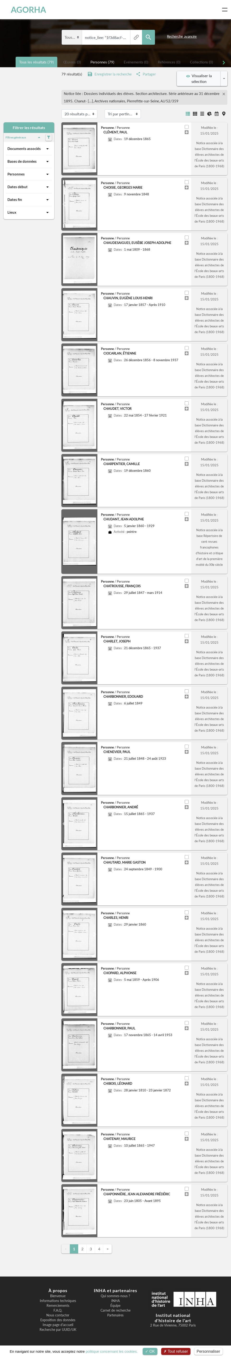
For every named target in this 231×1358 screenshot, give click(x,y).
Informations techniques (58, 1301)
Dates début (28, 187)
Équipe (115, 1305)
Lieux (28, 212)
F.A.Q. (57, 1310)
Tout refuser (176, 1351)
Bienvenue (57, 1296)
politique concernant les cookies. (112, 1351)
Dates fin (28, 200)
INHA (115, 1301)
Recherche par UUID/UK (58, 1329)
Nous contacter (57, 1315)
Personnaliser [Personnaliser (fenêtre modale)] (208, 1351)
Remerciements (58, 1305)
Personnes (28, 174)
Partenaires (115, 1315)
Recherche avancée (182, 36)
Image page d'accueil (58, 1325)
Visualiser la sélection (199, 78)
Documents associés (28, 149)
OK (150, 1351)
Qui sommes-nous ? (115, 1296)
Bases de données (28, 161)
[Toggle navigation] (226, 9)
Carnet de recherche (115, 1310)
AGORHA (24, 9)
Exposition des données (57, 1320)
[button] (64, 148)
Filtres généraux (24, 137)
